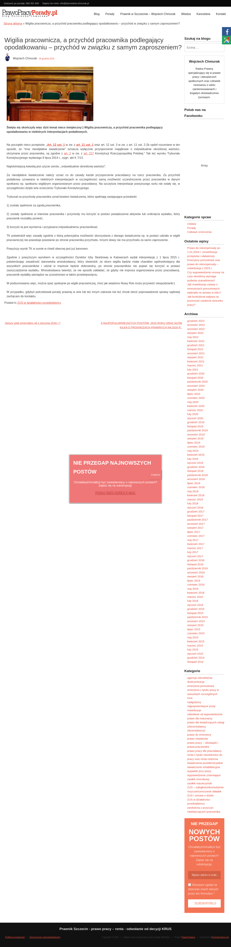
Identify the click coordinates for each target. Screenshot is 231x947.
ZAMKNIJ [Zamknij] (155, 475)
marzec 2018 (195, 499)
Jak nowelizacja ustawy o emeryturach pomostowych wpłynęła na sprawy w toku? (204, 288)
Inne (190, 698)
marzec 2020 (195, 410)
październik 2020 (197, 381)
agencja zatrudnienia (199, 677)
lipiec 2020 (193, 393)
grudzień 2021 (195, 345)
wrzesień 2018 (196, 479)
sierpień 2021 (195, 357)
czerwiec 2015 (196, 633)
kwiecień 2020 (195, 405)
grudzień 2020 (195, 373)
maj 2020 (193, 402)
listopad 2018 (195, 470)
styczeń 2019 (195, 462)
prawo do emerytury (199, 734)
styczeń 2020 (195, 418)
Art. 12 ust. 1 (56, 144)
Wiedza (186, 14)
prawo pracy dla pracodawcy (204, 750)
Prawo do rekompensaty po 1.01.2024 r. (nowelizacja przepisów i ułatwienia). (203, 252)
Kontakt (221, 14)
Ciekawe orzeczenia (199, 231)
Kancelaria (203, 14)
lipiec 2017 (193, 531)
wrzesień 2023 (196, 324)
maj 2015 (193, 637)
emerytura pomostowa (200, 685)
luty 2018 (192, 503)
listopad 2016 (195, 564)
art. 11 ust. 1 (84, 144)
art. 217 (89, 153)
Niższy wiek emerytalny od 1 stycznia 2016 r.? (32, 323)
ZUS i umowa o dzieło (200, 795)
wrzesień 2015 (196, 621)
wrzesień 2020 (196, 385)
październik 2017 (197, 519)
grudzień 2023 (195, 320)
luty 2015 (192, 649)
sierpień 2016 (195, 576)
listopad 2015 (195, 613)
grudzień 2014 (195, 657)
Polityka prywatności (15, 937)
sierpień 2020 (195, 389)
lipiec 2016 (193, 580)
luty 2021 (192, 369)
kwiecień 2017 (195, 543)
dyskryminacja (195, 681)
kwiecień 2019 (195, 454)
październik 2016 (197, 568)
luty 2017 (192, 552)
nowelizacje (194, 710)
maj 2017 (193, 540)
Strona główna (13, 23)
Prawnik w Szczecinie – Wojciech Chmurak (147, 14)
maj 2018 (193, 491)
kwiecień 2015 (195, 641)
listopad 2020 (195, 377)
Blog (97, 14)
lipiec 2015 (193, 629)
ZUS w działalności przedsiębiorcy (39, 302)
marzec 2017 (195, 548)
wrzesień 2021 (196, 353)
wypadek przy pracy (199, 771)
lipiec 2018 (193, 483)
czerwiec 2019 (196, 446)
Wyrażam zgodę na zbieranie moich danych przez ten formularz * (203, 889)
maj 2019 (193, 450)
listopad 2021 (195, 349)
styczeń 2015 (195, 653)
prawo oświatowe (197, 738)
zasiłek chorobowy (198, 779)
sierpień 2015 (195, 625)
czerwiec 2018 (196, 487)
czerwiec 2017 (196, 535)
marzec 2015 (195, 645)
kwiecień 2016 (195, 592)
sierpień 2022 (195, 332)
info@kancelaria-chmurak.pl (74, 3)
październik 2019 (197, 430)
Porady (110, 14)
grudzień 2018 (195, 466)
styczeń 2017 (195, 556)
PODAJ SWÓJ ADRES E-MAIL (115, 493)
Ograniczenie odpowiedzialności (44, 937)
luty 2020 (192, 414)
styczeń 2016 (195, 604)
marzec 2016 (195, 596)
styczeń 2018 (195, 507)
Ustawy (191, 223)
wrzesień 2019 (196, 434)
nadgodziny (194, 702)
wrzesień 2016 (196, 572)
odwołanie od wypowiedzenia (204, 714)
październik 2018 (197, 475)
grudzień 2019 (195, 422)
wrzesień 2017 (196, 523)
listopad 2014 (195, 661)
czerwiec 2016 (196, 584)
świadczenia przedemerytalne (205, 762)
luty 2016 (192, 600)
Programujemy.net (220, 937)
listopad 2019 (195, 426)
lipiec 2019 (193, 442)
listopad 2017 (195, 515)
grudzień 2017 (195, 511)
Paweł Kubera (188, 937)
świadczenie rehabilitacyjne (203, 767)
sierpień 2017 (195, 527)
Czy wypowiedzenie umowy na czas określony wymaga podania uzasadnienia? (205, 276)
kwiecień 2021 (195, 361)
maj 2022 (193, 337)
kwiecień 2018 (195, 495)
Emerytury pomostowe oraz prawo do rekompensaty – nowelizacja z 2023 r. (203, 264)
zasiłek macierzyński (199, 783)
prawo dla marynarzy (199, 718)
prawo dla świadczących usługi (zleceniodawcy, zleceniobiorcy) (205, 726)
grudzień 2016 (195, 560)
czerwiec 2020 (196, 397)
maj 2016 (193, 588)
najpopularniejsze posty (201, 706)
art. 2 (67, 153)
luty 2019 (192, 458)
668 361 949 (32, 3)
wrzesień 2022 (196, 328)
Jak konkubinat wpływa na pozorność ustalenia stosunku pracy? (205, 300)
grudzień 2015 (195, 608)
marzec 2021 (195, 365)
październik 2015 (197, 617)
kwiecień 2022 (195, 341)
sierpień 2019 (195, 438)
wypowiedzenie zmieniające (204, 775)
